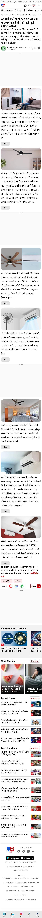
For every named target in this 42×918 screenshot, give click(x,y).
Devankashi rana (12, 47)
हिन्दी (3, 1)
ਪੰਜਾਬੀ (35, 1)
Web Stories (8, 661)
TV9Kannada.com (8, 882)
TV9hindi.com (7, 878)
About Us (17, 862)
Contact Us (8, 862)
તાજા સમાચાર (9, 10)
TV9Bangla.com (21, 882)
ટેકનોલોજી (18, 581)
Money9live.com (20, 895)
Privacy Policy (28, 866)
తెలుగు (20, 1)
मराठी (25, 1)
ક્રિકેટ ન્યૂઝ (18, 10)
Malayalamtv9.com (13, 890)
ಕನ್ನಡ (14, 1)
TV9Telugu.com (33, 878)
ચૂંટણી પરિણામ (28, 10)
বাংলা (30, 1)
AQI (29, 5)
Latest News (8, 698)
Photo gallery (17, 15)
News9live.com (13, 886)
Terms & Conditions (20, 870)
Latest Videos (9, 748)
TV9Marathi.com (20, 878)
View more (35, 661)
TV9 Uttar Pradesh (28, 890)
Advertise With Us (29, 862)
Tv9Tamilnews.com (27, 886)
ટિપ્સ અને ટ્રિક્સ (7, 581)
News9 (9, 1)
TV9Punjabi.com (34, 882)
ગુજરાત (37, 10)
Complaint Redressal (14, 866)
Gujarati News (6, 15)
